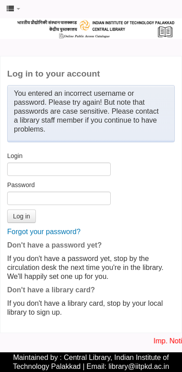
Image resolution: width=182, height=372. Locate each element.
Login (14, 155)
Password (21, 184)
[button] (13, 9)
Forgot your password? (44, 231)
